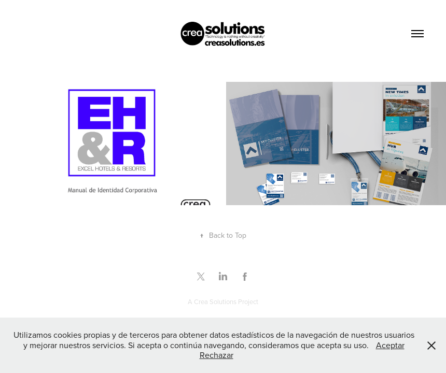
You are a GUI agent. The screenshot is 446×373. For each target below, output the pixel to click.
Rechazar (216, 355)
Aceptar (390, 345)
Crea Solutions (215, 301)
